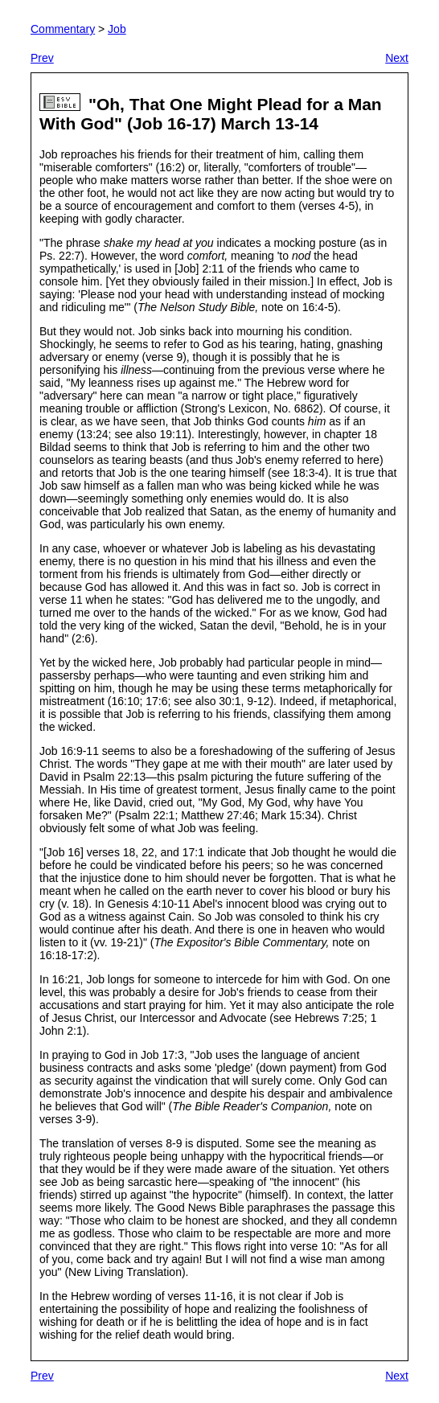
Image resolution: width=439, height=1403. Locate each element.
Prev (42, 57)
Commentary (63, 29)
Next (396, 57)
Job (117, 29)
